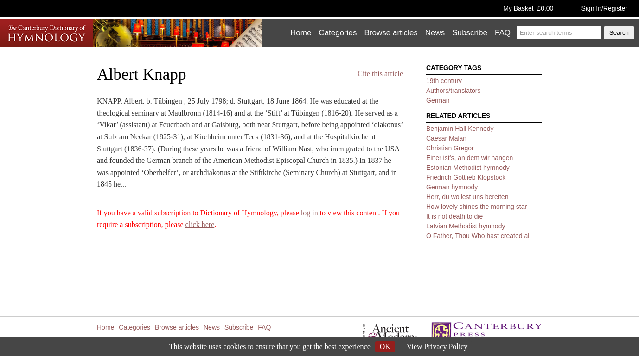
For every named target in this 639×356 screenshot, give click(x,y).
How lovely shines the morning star (476, 206)
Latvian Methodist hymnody (465, 226)
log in (309, 213)
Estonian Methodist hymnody (468, 167)
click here (200, 224)
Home (300, 32)
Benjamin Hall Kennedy (460, 128)
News (435, 32)
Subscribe (469, 32)
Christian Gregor (450, 148)
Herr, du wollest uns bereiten (467, 197)
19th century (444, 80)
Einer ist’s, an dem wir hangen (469, 158)
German (438, 100)
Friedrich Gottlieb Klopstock (465, 177)
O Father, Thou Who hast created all (478, 235)
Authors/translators (453, 90)
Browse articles (391, 32)
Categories (338, 32)
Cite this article (380, 74)
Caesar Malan (446, 138)
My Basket (528, 8)
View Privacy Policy (437, 346)
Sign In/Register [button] (604, 8)
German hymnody (452, 187)
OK (385, 346)
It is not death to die (454, 216)
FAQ (503, 32)
